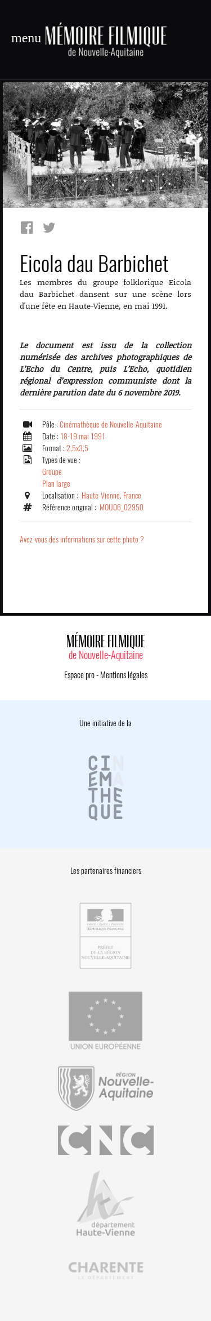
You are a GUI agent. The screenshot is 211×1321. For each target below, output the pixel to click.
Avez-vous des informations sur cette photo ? (82, 539)
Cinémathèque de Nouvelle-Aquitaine (111, 424)
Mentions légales (123, 674)
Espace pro (79, 674)
